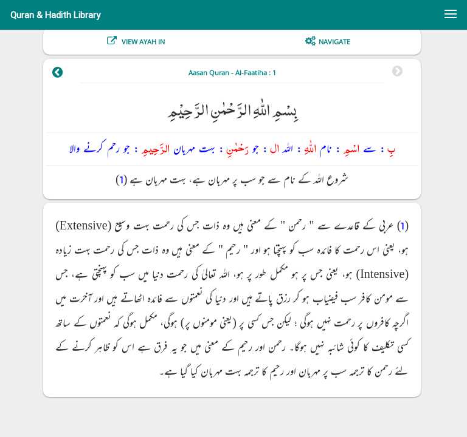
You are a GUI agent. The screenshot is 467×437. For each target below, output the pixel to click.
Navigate (334, 41)
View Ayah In (142, 41)
